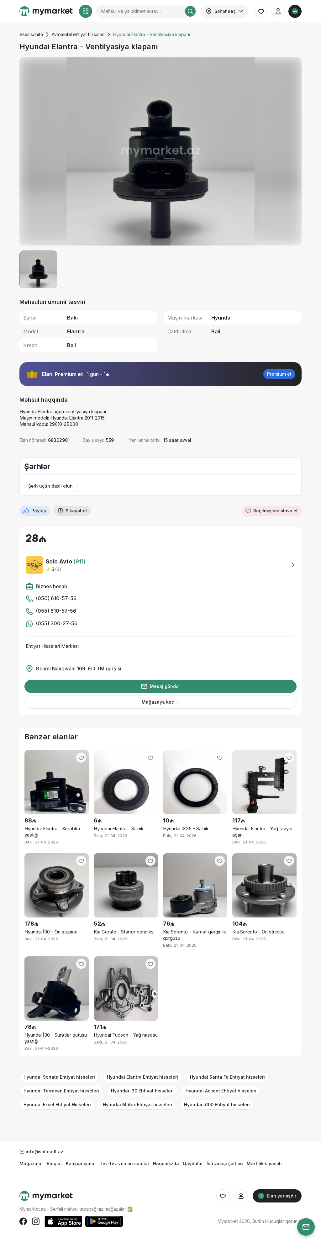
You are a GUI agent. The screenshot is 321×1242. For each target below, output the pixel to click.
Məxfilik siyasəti (264, 1163)
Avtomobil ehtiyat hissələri (78, 34)
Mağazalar (31, 1163)
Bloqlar (54, 1163)
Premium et (279, 374)
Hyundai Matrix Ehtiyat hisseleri (137, 1104)
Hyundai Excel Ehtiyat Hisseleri (57, 1104)
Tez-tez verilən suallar (124, 1163)
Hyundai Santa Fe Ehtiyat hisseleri (227, 1077)
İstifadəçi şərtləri (225, 1163)
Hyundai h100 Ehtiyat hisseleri (217, 1104)
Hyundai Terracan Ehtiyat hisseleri (61, 1090)
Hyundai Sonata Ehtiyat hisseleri (59, 1077)
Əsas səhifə (31, 34)
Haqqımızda (166, 1163)
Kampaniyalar (81, 1163)
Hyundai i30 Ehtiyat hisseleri (142, 1090)
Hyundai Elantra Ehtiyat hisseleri (142, 1077)
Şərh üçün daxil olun (50, 486)
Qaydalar (193, 1163)
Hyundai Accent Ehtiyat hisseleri (221, 1090)
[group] (160, 151)
